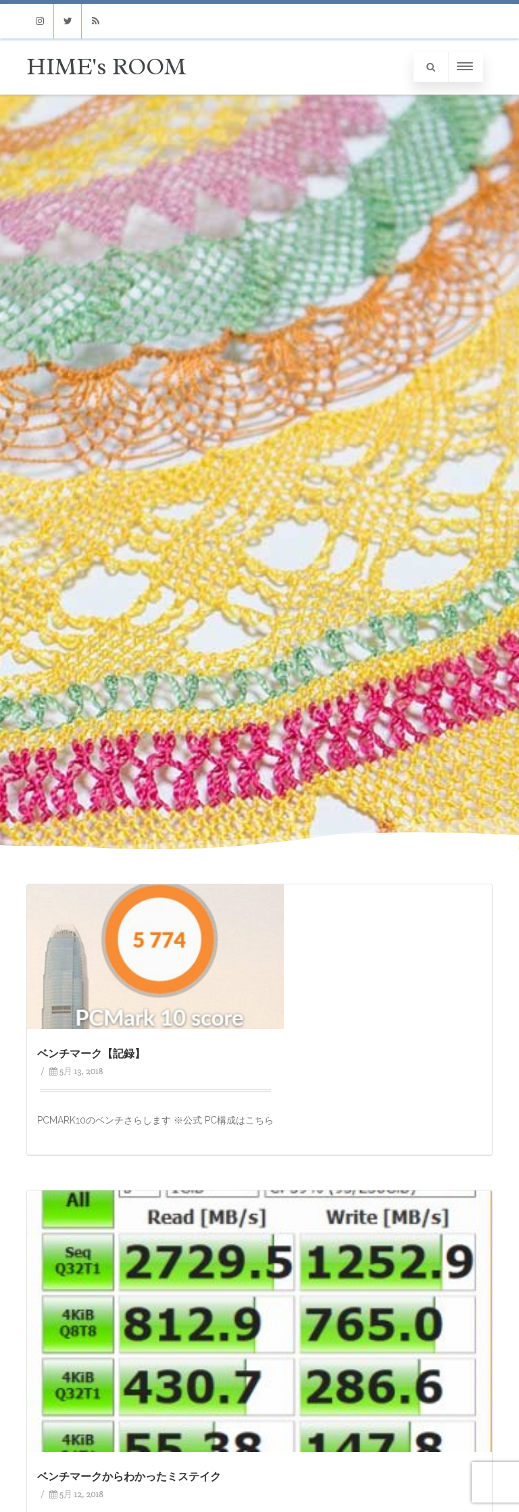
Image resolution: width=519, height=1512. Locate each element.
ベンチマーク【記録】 (91, 1053)
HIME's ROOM (106, 66)
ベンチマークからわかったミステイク (129, 1476)
